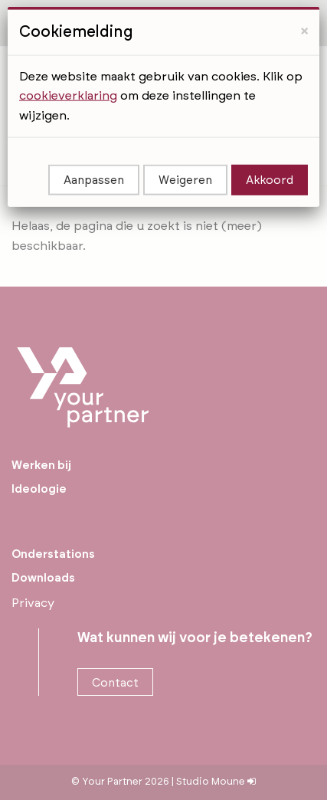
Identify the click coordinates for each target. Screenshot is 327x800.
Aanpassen (94, 152)
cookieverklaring (68, 67)
